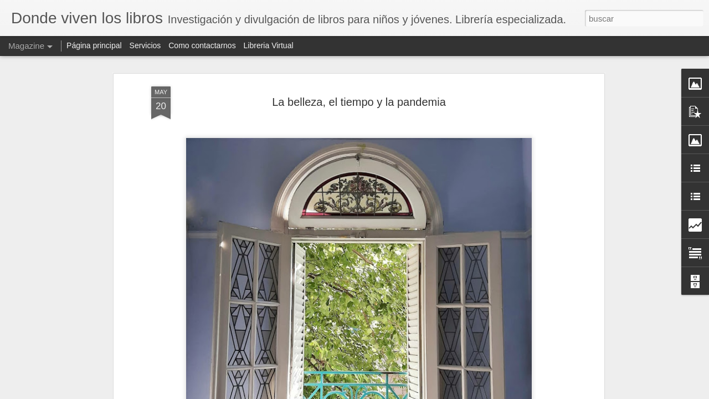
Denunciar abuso (518, 393)
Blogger (481, 393)
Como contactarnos (203, 45)
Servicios (145, 45)
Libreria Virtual (269, 45)
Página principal (95, 45)
